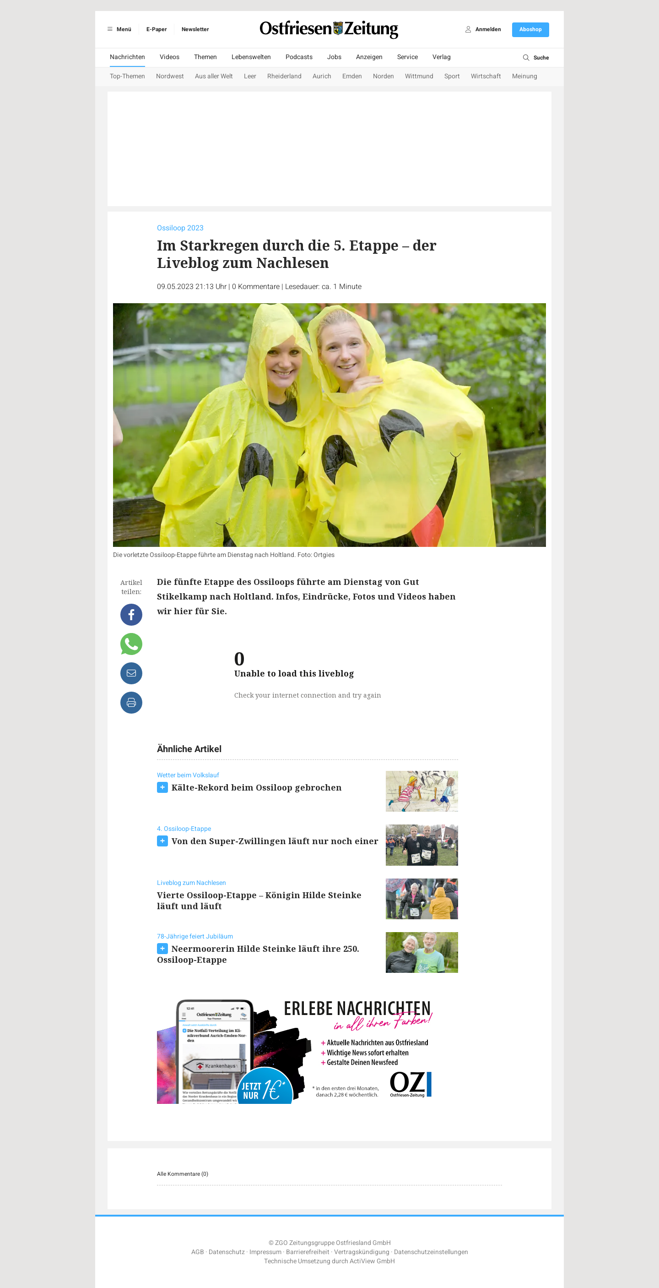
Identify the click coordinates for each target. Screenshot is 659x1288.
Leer (250, 76)
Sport (452, 76)
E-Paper (156, 29)
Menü (117, 29)
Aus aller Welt (214, 76)
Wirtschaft (486, 76)
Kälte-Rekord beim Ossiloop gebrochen (257, 787)
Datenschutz (227, 1252)
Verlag (441, 57)
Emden (352, 76)
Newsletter (195, 29)
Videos (169, 57)
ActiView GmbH (372, 1261)
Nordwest (170, 76)
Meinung (524, 76)
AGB (197, 1252)
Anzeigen (369, 57)
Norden (383, 76)
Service (407, 57)
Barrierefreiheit (308, 1252)
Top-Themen (127, 76)
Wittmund (419, 76)
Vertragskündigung (361, 1252)
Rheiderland (284, 76)
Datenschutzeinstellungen (431, 1252)
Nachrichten (127, 57)
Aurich (322, 76)
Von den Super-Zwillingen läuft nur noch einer (275, 840)
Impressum (265, 1252)
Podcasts (299, 57)
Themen (205, 57)
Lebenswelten (251, 57)
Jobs (334, 57)
